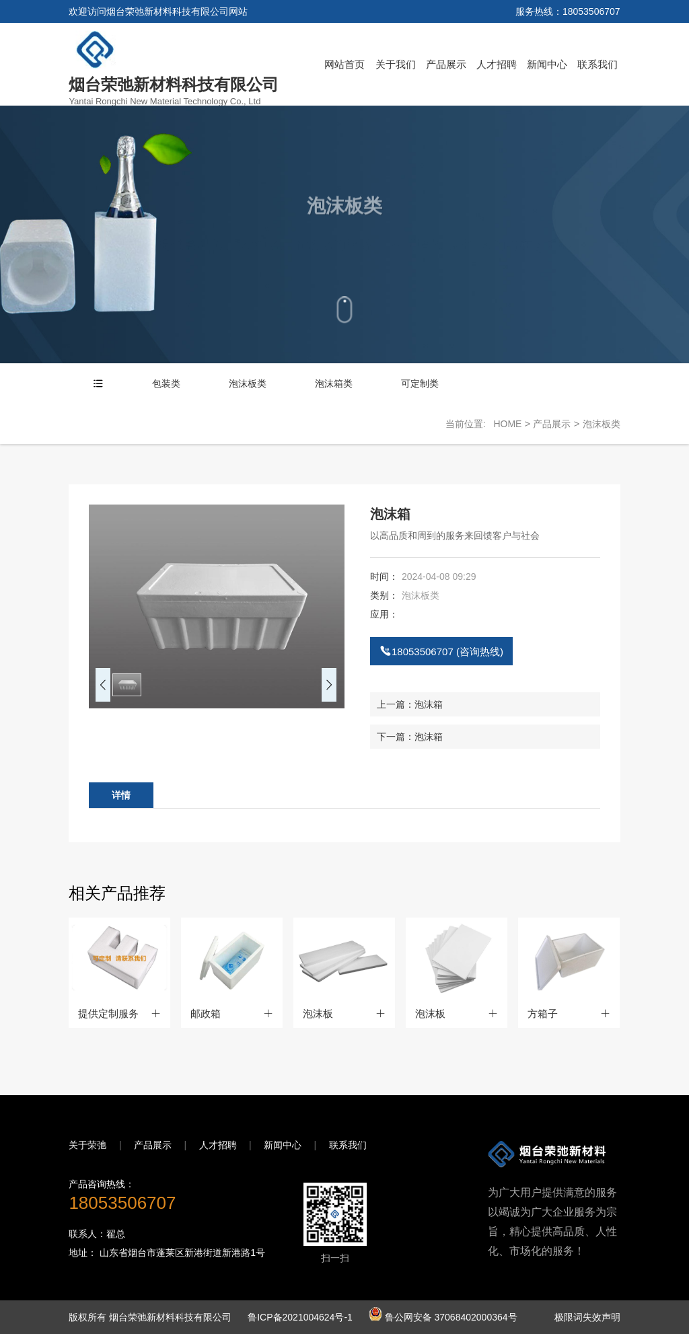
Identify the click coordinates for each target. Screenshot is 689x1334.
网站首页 (344, 64)
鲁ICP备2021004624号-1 (301, 1317)
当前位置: (469, 423)
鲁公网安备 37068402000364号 (443, 1317)
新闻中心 (547, 64)
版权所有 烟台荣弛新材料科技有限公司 (151, 1317)
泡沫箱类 (334, 383)
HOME (507, 423)
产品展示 (446, 64)
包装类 (166, 383)
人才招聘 (496, 64)
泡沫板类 (247, 383)
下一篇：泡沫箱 (410, 736)
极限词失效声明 (587, 1317)
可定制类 (420, 383)
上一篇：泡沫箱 (410, 704)
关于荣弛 (87, 1145)
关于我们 (395, 64)
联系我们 (597, 64)
